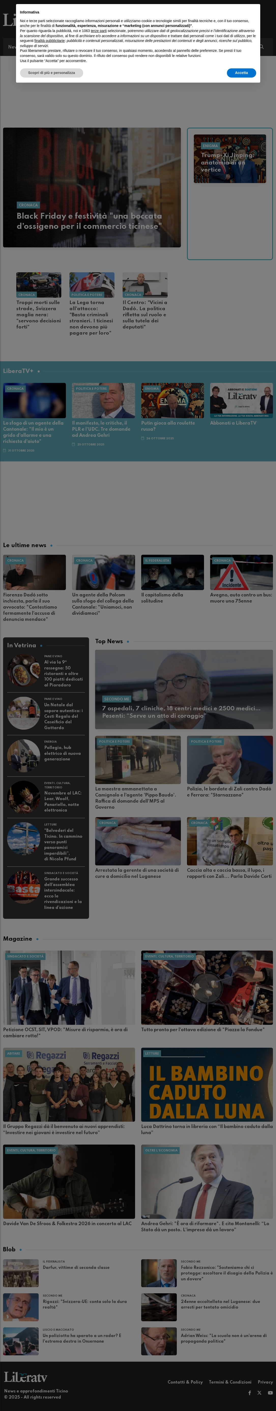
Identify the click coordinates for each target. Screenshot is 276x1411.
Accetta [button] (241, 73)
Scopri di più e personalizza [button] (51, 73)
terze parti (99, 31)
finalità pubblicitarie (49, 41)
